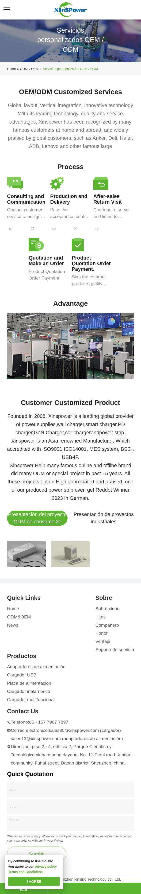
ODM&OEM (19, 618)
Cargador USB (21, 676)
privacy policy (46, 866)
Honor (101, 635)
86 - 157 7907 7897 (48, 724)
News (12, 626)
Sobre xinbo (107, 610)
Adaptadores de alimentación (36, 668)
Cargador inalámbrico (28, 693)
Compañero (107, 626)
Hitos (100, 618)
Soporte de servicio (114, 651)
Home (13, 610)
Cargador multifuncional (31, 701)
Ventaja (102, 643)
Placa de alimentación (29, 685)
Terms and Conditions (25, 872)
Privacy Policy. (53, 842)
